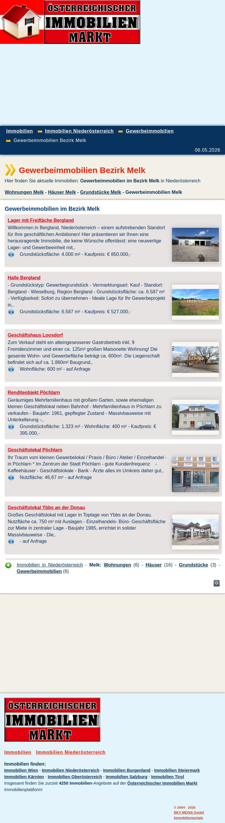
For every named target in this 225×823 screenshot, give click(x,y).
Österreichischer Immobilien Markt (162, 783)
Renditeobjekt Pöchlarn (34, 392)
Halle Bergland (24, 277)
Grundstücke (193, 564)
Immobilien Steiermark (177, 770)
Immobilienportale (188, 817)
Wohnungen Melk (24, 192)
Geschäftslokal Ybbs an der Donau (46, 507)
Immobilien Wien (21, 770)
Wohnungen (117, 564)
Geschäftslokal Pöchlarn (35, 449)
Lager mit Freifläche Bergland (41, 220)
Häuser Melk (62, 192)
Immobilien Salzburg (126, 776)
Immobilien (17, 752)
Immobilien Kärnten (24, 776)
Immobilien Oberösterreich (75, 776)
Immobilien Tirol (167, 776)
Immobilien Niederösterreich (70, 752)
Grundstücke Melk (100, 192)
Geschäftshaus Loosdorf (35, 335)
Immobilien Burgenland (126, 770)
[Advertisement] (156, 85)
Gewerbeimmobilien (39, 571)
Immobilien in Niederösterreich (50, 564)
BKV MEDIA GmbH (189, 812)
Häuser (154, 564)
